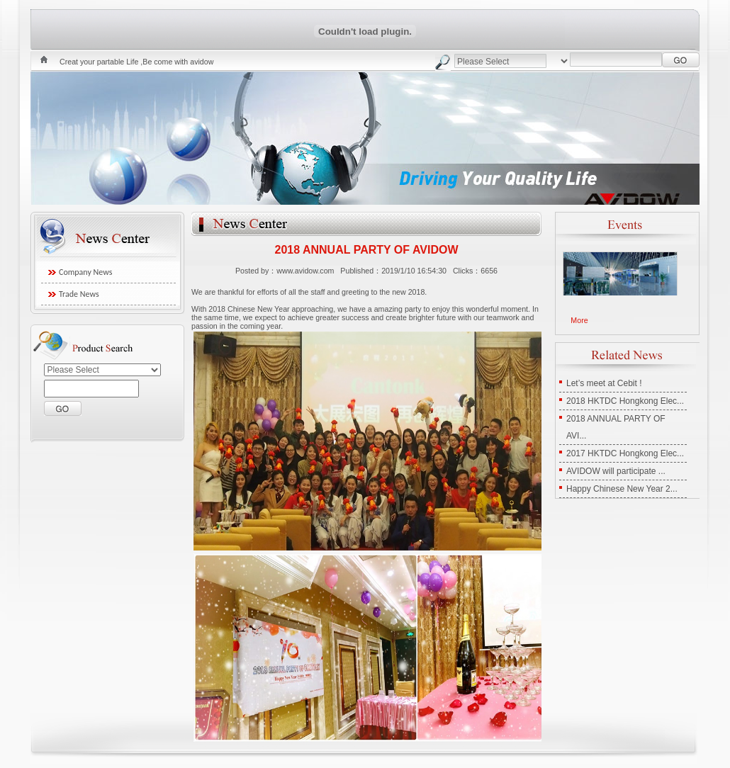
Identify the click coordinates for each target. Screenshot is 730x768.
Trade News (79, 294)
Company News (85, 272)
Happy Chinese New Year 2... (622, 489)
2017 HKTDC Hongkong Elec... (625, 453)
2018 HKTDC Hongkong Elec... (625, 401)
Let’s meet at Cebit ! (604, 383)
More (579, 320)
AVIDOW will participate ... (616, 471)
